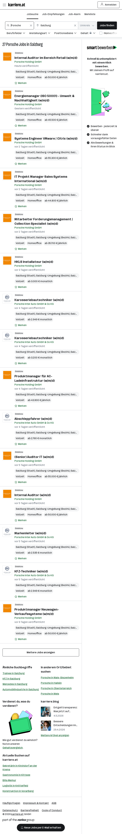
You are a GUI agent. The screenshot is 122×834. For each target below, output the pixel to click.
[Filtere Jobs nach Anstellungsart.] (41, 33)
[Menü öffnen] (4, 4)
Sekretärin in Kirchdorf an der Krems (20, 767)
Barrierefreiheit (30, 810)
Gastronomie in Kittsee (16, 774)
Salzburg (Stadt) (25, 71)
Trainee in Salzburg (14, 673)
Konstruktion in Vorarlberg (18, 791)
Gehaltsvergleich (13, 747)
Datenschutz (10, 810)
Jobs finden (107, 25)
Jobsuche (32, 14)
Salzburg (36, 44)
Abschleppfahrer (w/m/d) (33, 419)
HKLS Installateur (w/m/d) (33, 262)
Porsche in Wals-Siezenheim (57, 677)
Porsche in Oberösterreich (56, 688)
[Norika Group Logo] (18, 820)
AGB (54, 803)
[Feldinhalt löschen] (31, 25)
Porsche (12, 44)
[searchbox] (19, 25)
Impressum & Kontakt (36, 803)
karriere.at (10, 760)
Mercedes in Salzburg (15, 684)
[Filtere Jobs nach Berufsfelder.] (18, 33)
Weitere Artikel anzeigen (55, 735)
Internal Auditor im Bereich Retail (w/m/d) (45, 58)
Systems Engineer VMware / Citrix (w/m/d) (45, 138)
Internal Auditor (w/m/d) (32, 495)
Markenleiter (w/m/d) (30, 533)
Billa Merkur (9, 780)
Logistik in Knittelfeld (15, 785)
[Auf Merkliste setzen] (20, 83)
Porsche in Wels (50, 693)
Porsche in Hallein (51, 682)
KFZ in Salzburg (11, 678)
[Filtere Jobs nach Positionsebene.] (67, 33)
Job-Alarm (74, 14)
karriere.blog (50, 701)
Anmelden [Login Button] (108, 5)
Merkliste (89, 14)
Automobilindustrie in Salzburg (21, 689)
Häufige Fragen (11, 803)
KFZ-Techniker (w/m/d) (31, 571)
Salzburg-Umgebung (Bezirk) (53, 71)
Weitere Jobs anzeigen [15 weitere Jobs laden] (41, 652)
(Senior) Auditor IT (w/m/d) (34, 457)
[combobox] (19, 25)
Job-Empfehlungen (53, 14)
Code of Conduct (52, 810)
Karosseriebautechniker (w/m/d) (39, 300)
